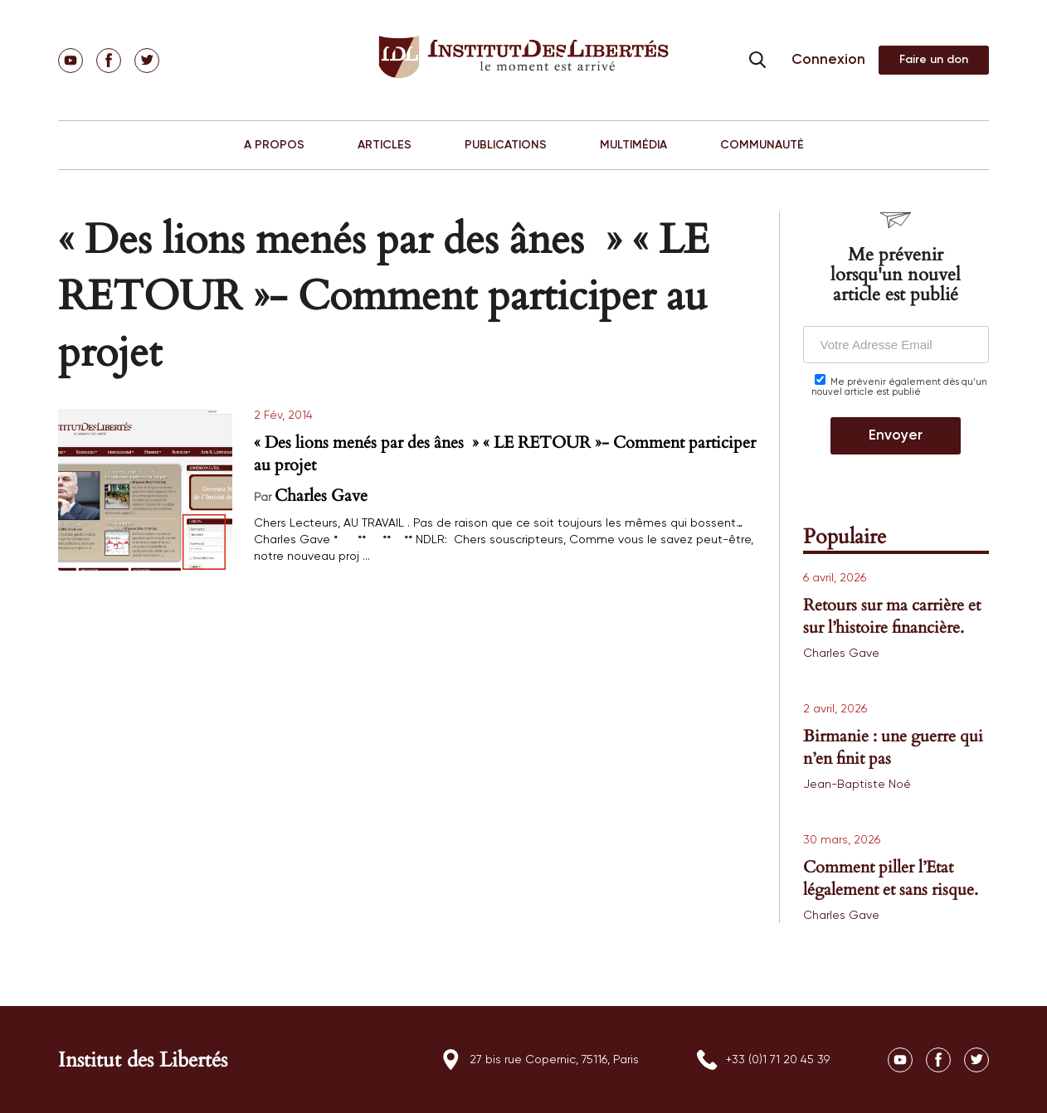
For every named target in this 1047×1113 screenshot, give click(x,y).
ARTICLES (384, 145)
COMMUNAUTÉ (762, 145)
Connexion (828, 60)
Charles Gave (321, 495)
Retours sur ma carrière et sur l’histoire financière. (892, 616)
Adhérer (934, 60)
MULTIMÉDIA (633, 145)
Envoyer (896, 436)
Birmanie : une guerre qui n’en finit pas (893, 747)
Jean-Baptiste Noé (857, 784)
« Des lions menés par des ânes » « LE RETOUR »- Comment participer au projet (505, 453)
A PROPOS (274, 145)
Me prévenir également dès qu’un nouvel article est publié (899, 385)
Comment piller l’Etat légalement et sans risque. (890, 878)
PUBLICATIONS (506, 145)
